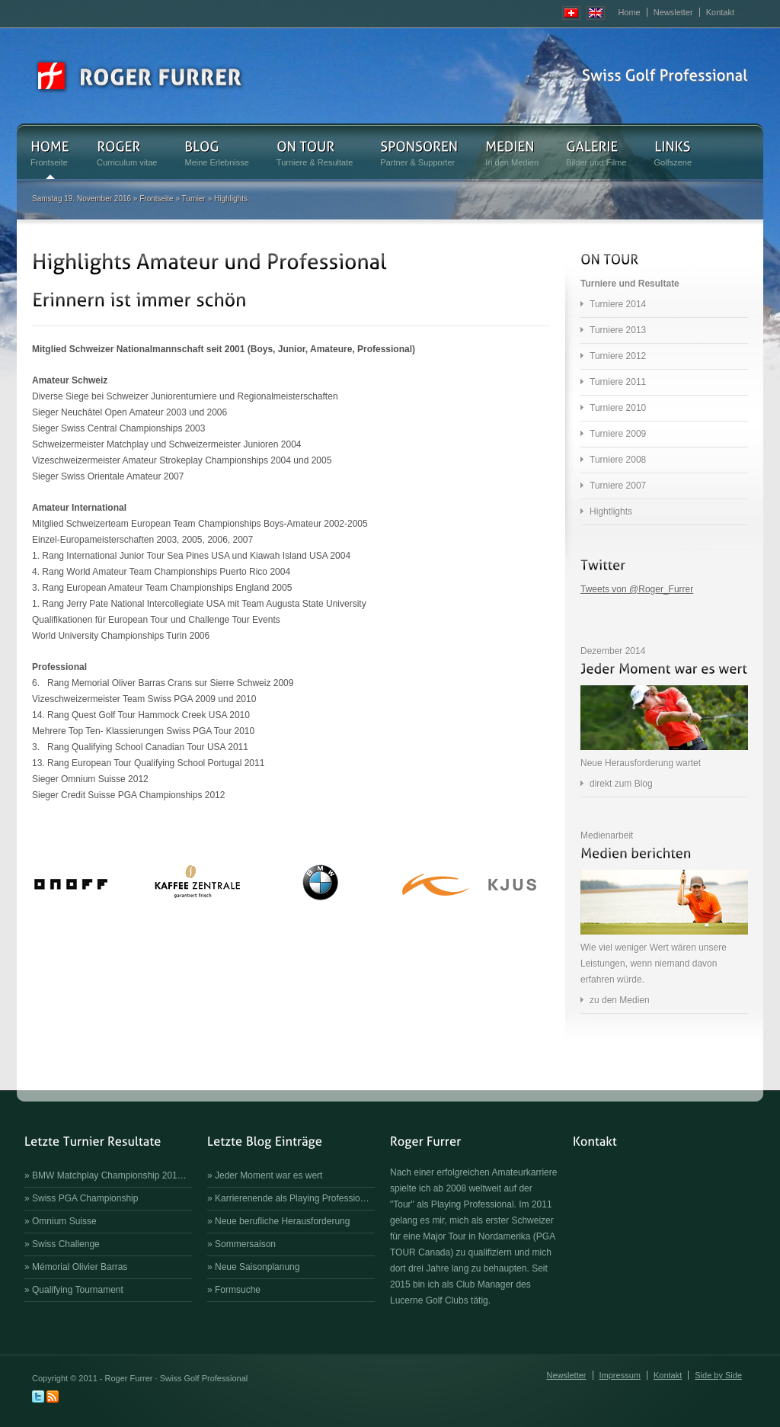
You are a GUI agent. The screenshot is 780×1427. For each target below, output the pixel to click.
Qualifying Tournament (77, 1289)
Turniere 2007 (618, 485)
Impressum (620, 1375)
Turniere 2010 (618, 407)
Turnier (194, 198)
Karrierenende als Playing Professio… (292, 1198)
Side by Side (718, 1375)
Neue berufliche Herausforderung (282, 1221)
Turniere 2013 (618, 330)
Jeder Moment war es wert (268, 1175)
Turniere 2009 (618, 433)
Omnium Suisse (64, 1221)
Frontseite (156, 198)
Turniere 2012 (618, 356)
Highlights (231, 198)
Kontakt (720, 12)
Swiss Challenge (66, 1244)
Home (629, 12)
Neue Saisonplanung (257, 1267)
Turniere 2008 (618, 459)
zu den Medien (620, 1000)
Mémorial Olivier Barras (79, 1267)
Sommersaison (245, 1244)
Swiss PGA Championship (85, 1198)
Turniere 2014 (618, 304)
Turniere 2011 (618, 382)
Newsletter (673, 12)
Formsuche (238, 1289)
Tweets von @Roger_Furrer (636, 589)
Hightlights (611, 511)
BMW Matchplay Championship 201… (109, 1175)
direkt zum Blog (621, 783)
